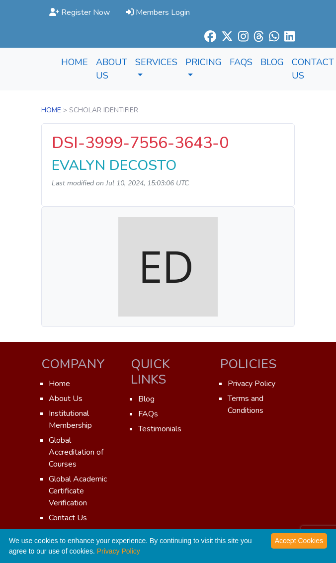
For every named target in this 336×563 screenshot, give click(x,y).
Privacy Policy (251, 383)
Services (156, 66)
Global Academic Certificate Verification (78, 491)
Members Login (158, 12)
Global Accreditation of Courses (76, 452)
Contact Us (68, 517)
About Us (111, 68)
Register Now (79, 12)
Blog (272, 62)
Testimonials (159, 428)
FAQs (241, 62)
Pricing (203, 66)
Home (74, 62)
